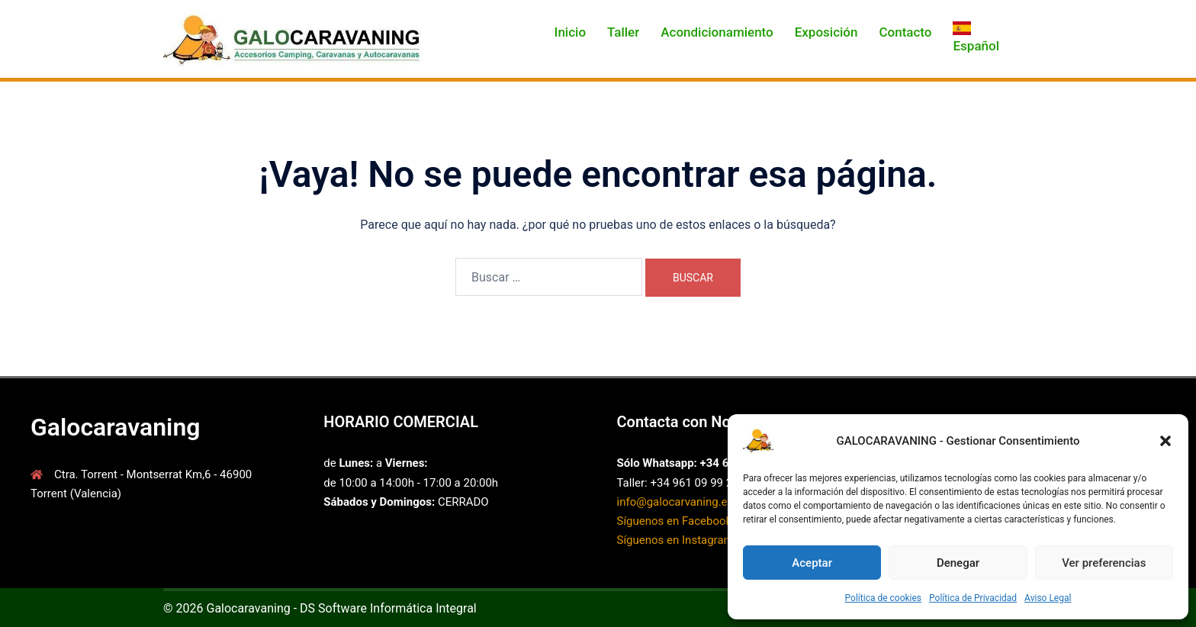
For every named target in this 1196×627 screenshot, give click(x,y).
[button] (1165, 441)
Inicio (570, 32)
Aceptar (812, 563)
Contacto (905, 32)
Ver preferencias (1104, 563)
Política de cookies (883, 598)
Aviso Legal (1047, 598)
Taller (623, 32)
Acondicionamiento (717, 32)
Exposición (826, 32)
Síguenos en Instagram (675, 540)
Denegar (958, 563)
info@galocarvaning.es (675, 502)
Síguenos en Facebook (674, 521)
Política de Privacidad (973, 598)
